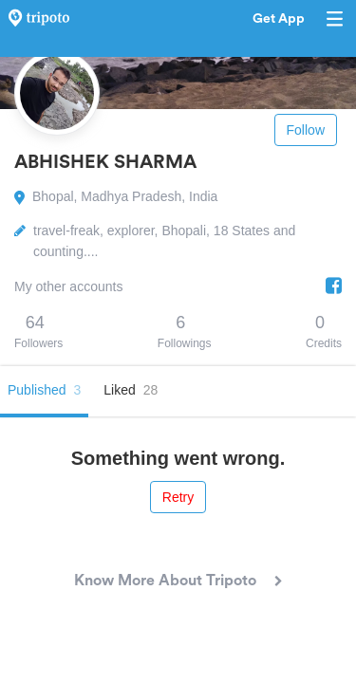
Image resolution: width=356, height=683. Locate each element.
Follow (306, 130)
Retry (178, 497)
